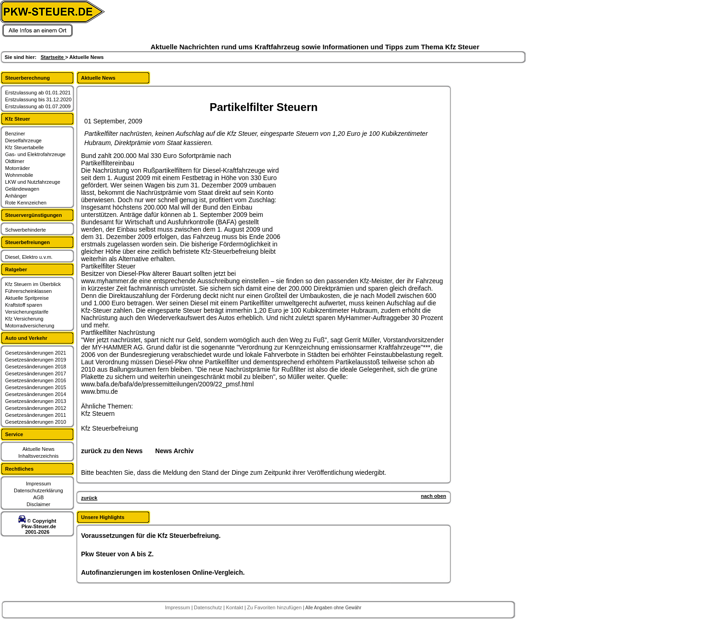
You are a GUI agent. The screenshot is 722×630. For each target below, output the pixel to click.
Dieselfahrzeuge (23, 140)
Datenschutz (208, 607)
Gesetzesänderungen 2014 (35, 394)
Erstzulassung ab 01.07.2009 (38, 106)
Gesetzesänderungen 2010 (35, 422)
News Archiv (174, 451)
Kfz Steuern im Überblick (33, 284)
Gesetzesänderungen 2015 (35, 387)
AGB (38, 497)
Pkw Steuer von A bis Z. (117, 554)
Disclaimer (38, 504)
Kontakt (235, 607)
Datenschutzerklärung (38, 490)
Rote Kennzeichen (26, 202)
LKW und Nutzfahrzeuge (32, 182)
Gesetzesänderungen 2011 (35, 415)
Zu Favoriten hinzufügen (275, 607)
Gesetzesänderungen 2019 (35, 359)
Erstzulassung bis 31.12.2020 (38, 99)
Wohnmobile (19, 175)
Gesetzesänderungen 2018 (35, 366)
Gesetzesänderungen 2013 (35, 401)
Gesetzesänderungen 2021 (35, 353)
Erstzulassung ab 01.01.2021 (38, 92)
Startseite (53, 57)
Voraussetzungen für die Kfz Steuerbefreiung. (151, 535)
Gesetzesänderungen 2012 (35, 408)
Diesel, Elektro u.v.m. (28, 257)
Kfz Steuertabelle (24, 147)
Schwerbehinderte (25, 230)
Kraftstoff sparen (23, 305)
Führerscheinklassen (28, 291)
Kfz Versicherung (24, 318)
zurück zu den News (112, 451)
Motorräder (17, 168)
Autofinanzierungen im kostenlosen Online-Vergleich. (163, 572)
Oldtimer (14, 161)
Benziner (15, 133)
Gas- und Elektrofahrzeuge (35, 154)
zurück (89, 498)
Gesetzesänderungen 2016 (35, 380)
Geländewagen (22, 189)
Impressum (38, 483)
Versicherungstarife (26, 312)
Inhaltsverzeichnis (38, 456)
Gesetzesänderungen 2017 (35, 373)
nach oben (433, 496)
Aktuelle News (39, 449)
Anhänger (16, 195)
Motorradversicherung (29, 325)
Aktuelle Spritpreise (27, 298)
